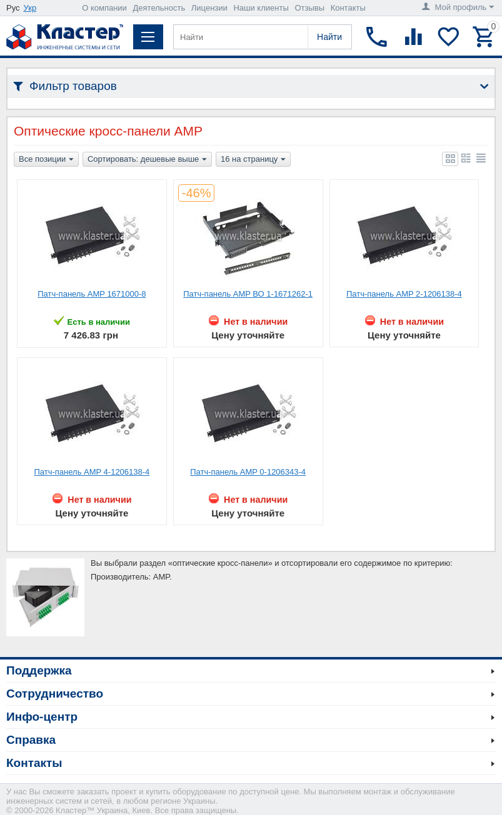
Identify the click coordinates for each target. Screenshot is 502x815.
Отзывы (309, 7)
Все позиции (46, 159)
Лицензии (209, 7)
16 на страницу (253, 159)
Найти (329, 37)
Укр (30, 7)
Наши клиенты (260, 7)
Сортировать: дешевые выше (147, 159)
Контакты (348, 7)
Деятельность (159, 7)
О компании (104, 7)
